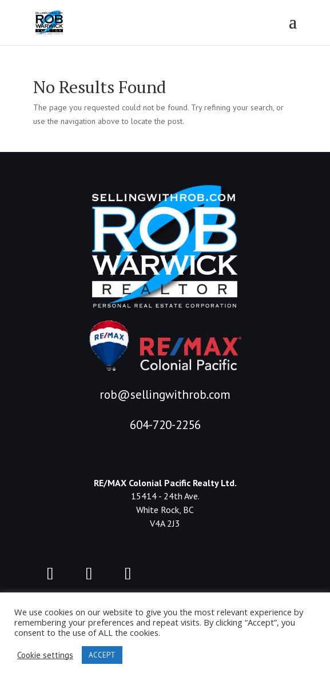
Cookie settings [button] (45, 655)
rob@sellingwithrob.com (165, 394)
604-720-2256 (165, 424)
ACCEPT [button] (102, 655)
